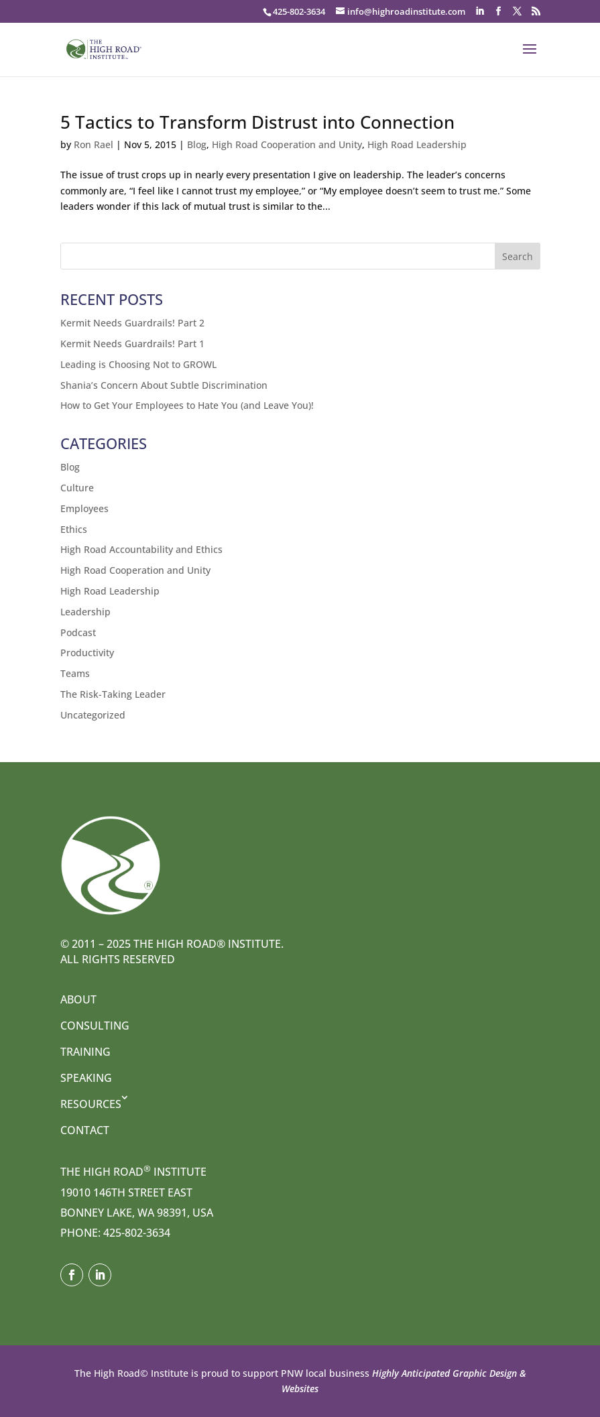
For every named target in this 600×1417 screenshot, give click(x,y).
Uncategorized (92, 714)
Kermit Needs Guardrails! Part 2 (132, 322)
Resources (90, 1104)
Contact (84, 1130)
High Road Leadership (417, 144)
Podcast (78, 632)
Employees (84, 508)
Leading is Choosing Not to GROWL (138, 364)
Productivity (87, 652)
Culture (77, 487)
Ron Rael (93, 144)
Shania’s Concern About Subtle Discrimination (163, 385)
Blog (196, 144)
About (78, 999)
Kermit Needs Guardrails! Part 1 (132, 343)
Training (85, 1051)
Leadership (85, 611)
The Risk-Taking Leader (113, 694)
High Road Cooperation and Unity (287, 144)
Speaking (86, 1077)
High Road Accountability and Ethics (141, 549)
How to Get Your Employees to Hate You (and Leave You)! (187, 405)
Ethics (73, 529)
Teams (75, 673)
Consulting (94, 1025)
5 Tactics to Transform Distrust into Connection (257, 122)
